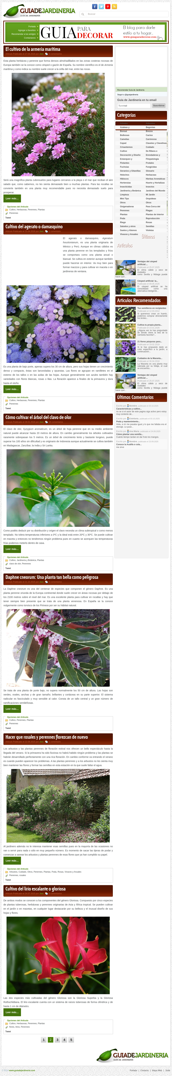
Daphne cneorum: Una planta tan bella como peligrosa (52, 577)
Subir (167, 1070)
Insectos (150, 187)
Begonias (150, 127)
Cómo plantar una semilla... (129, 434)
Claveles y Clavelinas (156, 143)
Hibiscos (124, 179)
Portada (32, 26)
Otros (29, 872)
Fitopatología (152, 159)
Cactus (149, 135)
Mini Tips (124, 198)
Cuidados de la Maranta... (149, 358)
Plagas (149, 210)
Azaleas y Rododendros (126, 128)
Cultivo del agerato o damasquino (34, 227)
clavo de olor (15, 563)
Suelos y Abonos (128, 230)
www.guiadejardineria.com (22, 1070)
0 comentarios (55, 54)
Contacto (145, 1070)
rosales (22, 875)
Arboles (124, 123)
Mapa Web (157, 1070)
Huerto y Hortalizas (155, 183)
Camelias (124, 139)
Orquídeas (151, 198)
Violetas (150, 230)
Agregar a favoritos (27, 30)
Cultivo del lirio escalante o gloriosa (36, 889)
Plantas (41, 209)
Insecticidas (126, 187)
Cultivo (12, 209)
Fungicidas (151, 167)
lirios (17, 1027)
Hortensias (125, 183)
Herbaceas (22, 209)
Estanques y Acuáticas (126, 160)
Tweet (8, 218)
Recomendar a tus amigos (24, 34)
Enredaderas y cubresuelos (153, 156)
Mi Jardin (150, 194)
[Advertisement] (32, 260)
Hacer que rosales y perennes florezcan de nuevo (47, 737)
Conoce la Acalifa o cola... (129, 444)
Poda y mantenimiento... (128, 421)
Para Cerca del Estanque (153, 208)
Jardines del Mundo (155, 190)
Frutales (150, 163)
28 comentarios (56, 422)
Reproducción (153, 218)
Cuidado (22, 872)
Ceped (123, 143)
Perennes (32, 209)
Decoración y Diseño (130, 155)
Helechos (124, 175)
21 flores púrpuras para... (149, 341)
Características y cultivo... (129, 409)
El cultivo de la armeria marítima (33, 49)
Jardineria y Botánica (26, 560)
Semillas (150, 226)
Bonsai (123, 131)
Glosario (150, 171)
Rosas (60, 872)
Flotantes (124, 163)
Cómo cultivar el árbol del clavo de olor (38, 417)
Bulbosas (124, 135)
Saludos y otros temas (128, 227)
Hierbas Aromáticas (155, 179)
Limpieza (124, 194)
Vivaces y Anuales (73, 872)
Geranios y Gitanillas (130, 171)
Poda (54, 872)
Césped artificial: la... (147, 281)
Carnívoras (151, 139)
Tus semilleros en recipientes (151, 308)
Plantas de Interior (155, 214)
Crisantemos (126, 147)
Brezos (149, 131)
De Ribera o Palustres (151, 152)
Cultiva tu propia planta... (149, 325)
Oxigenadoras (127, 206)
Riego (123, 222)
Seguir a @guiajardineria (127, 95)
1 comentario (55, 231)
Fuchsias (124, 167)
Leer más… (12, 198)
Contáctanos (30, 38)
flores (11, 1027)
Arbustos (13, 872)
